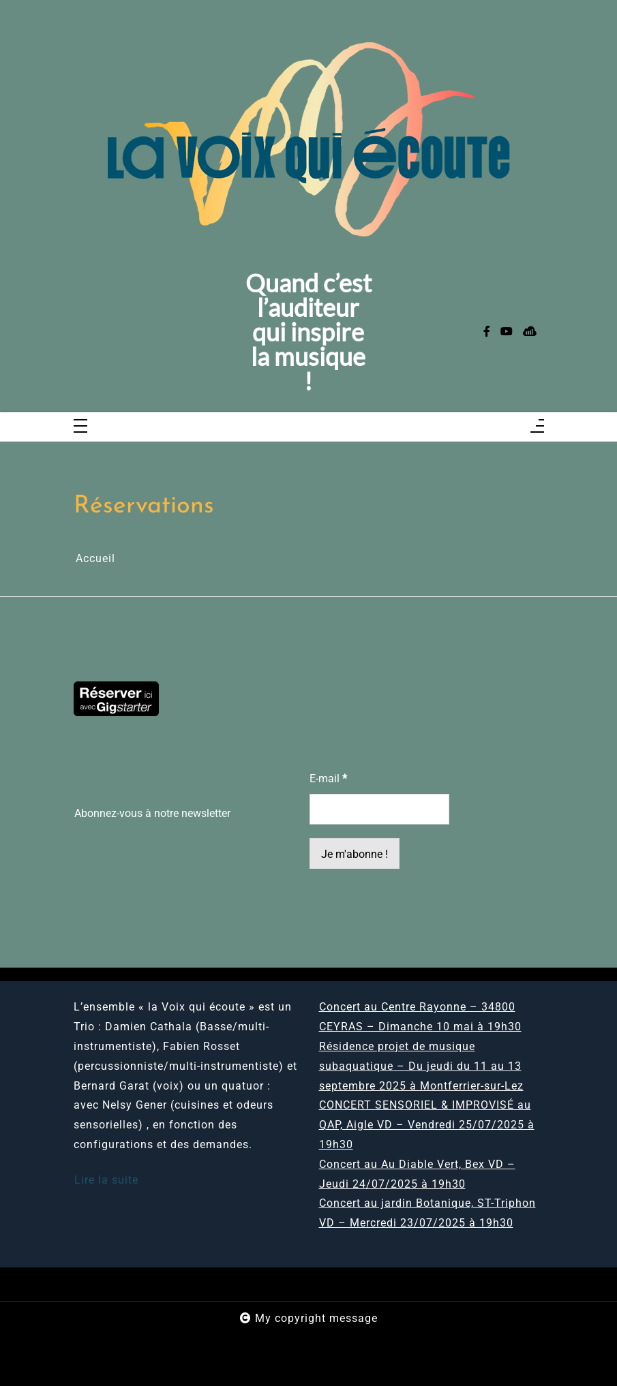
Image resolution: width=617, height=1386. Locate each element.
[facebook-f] (486, 332)
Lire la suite (106, 1179)
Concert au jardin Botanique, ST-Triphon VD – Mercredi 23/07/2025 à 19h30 (427, 1213)
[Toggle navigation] (80, 427)
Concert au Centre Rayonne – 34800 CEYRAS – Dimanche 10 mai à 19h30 (420, 1016)
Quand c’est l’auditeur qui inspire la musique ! (308, 332)
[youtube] (506, 332)
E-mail (328, 778)
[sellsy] (530, 332)
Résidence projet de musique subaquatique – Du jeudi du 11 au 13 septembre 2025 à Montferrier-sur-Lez (421, 1066)
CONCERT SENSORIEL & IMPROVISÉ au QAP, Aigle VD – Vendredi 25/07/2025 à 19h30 (427, 1124)
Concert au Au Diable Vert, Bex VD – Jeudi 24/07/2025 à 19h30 (417, 1174)
